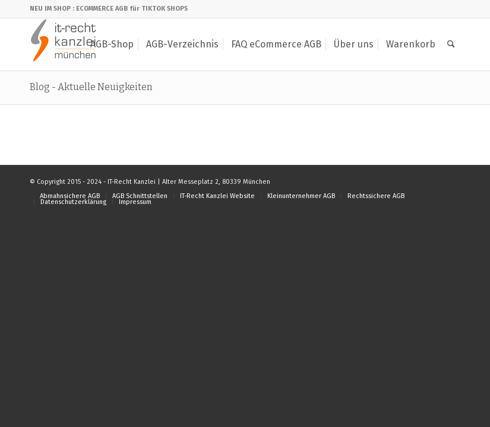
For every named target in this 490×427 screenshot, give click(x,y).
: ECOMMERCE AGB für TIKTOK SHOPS (130, 8)
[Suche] (451, 44)
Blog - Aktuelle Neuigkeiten (91, 87)
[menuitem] (112, 44)
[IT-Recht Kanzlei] (64, 44)
